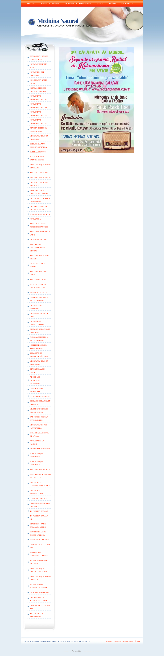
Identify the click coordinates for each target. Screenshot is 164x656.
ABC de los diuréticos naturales (35, 380)
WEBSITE (30, 4)
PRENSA (55, 4)
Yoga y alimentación (40, 449)
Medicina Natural (57, 20)
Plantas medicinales (40, 396)
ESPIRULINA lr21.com (39, 540)
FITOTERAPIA (85, 4)
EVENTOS (125, 4)
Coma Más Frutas (38, 498)
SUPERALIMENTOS (38, 152)
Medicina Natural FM (40, 214)
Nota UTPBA (35, 219)
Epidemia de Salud (38, 292)
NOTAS (100, 4)
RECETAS (112, 4)
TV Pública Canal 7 (39, 511)
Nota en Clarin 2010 (39, 173)
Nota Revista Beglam (40, 469)
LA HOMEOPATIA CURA (39, 592)
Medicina (69, 4)
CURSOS (43, 4)
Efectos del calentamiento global (37, 247)
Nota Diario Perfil (39, 280)
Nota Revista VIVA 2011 (40, 177)
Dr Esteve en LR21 (38, 240)
